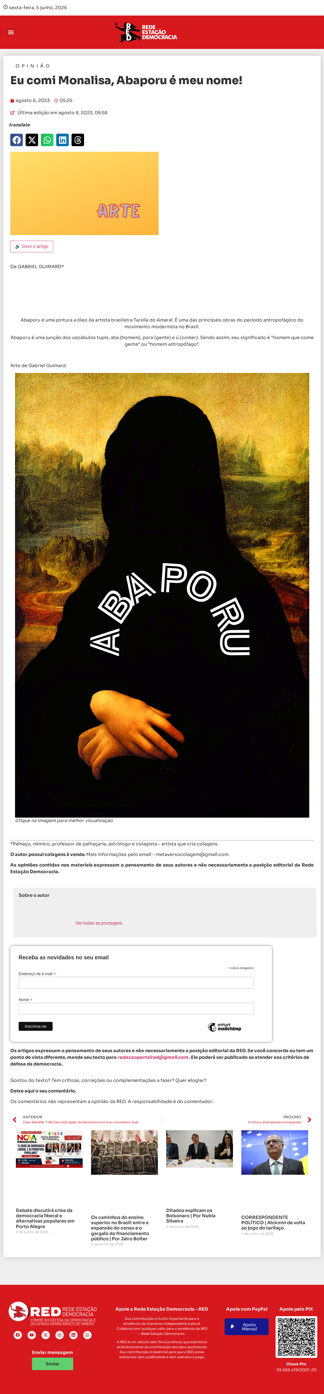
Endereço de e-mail (37, 973)
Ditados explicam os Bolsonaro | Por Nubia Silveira (190, 1216)
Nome (25, 999)
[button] (10, 32)
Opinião (34, 66)
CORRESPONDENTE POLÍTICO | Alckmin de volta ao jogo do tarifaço (273, 1222)
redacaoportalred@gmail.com (152, 1057)
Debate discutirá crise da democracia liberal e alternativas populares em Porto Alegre (45, 1218)
